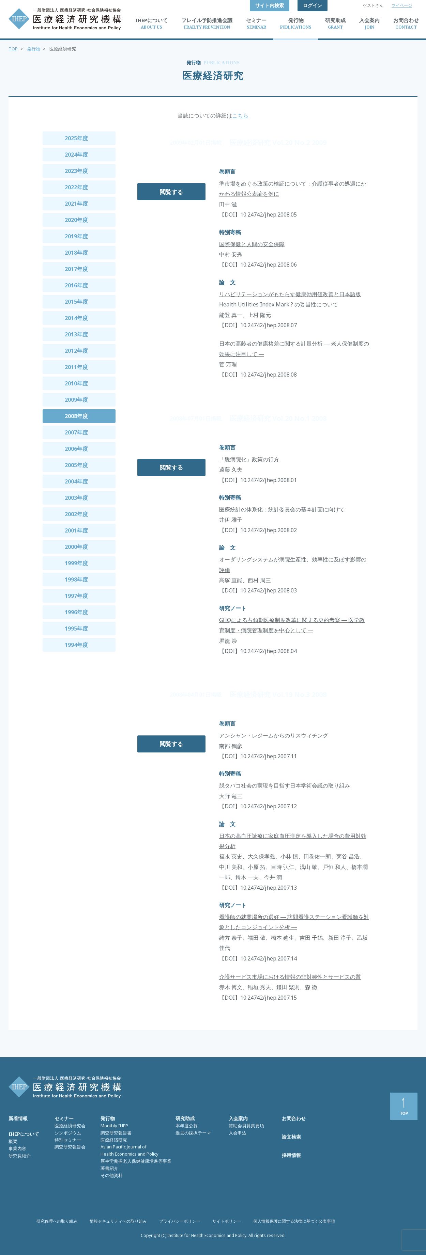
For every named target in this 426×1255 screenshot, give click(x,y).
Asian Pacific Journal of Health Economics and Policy (129, 1150)
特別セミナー (68, 1140)
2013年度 (76, 334)
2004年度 (76, 481)
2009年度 (76, 399)
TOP (13, 49)
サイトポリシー (226, 1221)
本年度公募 (187, 1126)
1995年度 (76, 628)
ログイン (312, 5)
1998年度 (76, 579)
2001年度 (76, 530)
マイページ (402, 5)
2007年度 (76, 432)
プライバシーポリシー (179, 1221)
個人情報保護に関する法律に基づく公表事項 (294, 1221)
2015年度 (76, 301)
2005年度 (76, 465)
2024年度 (76, 154)
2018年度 (76, 252)
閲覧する (171, 192)
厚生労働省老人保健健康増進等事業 (136, 1161)
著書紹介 (109, 1168)
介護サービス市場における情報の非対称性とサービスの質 (290, 977)
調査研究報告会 (70, 1147)
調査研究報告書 (116, 1133)
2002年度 (76, 514)
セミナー (64, 1118)
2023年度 (76, 171)
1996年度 (76, 612)
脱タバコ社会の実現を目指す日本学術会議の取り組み (284, 785)
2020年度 (76, 220)
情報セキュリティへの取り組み (118, 1221)
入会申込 (237, 1133)
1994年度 (76, 645)
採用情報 (291, 1155)
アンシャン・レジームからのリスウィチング (273, 735)
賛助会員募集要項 (246, 1126)
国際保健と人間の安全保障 (252, 244)
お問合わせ (294, 1118)
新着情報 (18, 1118)
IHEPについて (24, 1134)
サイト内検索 (269, 5)
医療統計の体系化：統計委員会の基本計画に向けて (282, 509)
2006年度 (76, 448)
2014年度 (76, 318)
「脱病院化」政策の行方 (249, 459)
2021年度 (76, 203)
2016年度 (76, 285)
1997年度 (76, 596)
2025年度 (76, 138)
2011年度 (76, 367)
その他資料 (112, 1175)
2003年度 (76, 498)
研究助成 (185, 1118)
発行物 (33, 49)
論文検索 (291, 1136)
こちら (240, 115)
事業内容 (17, 1148)
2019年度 (76, 236)
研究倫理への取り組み (56, 1221)
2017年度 (76, 269)
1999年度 (76, 563)
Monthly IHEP (114, 1126)
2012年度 (76, 350)
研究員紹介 (20, 1156)
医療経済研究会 (70, 1126)
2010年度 (76, 383)
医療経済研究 (114, 1140)
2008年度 (76, 416)
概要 (13, 1141)
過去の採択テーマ (193, 1133)
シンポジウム (68, 1133)
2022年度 (76, 187)
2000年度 (76, 547)
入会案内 (238, 1118)
